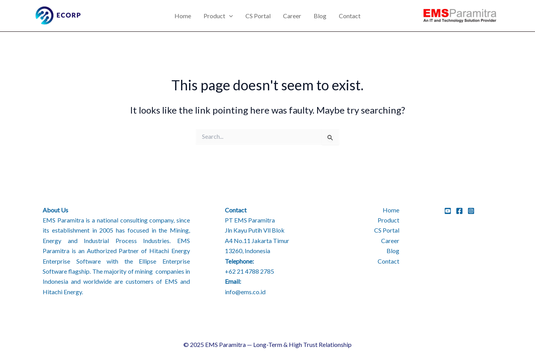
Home (182, 15)
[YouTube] (447, 210)
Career (292, 15)
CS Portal (258, 15)
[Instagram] (471, 210)
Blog (320, 15)
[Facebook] (459, 210)
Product (218, 15)
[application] (229, 15)
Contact (350, 15)
